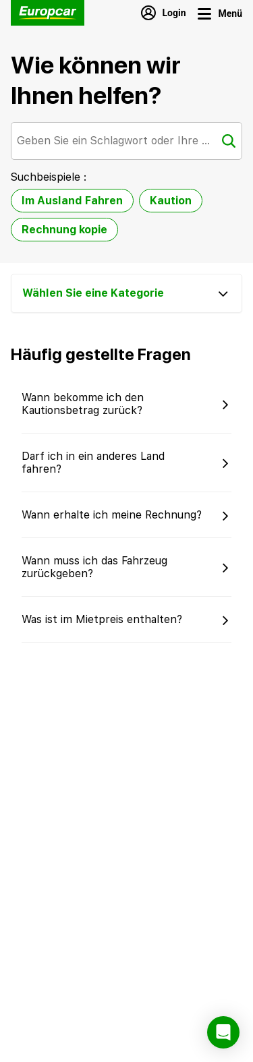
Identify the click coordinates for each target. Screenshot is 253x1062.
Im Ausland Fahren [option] (72, 200)
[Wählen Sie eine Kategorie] (126, 293)
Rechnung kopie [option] (64, 229)
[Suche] (228, 141)
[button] (126, 404)
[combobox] (126, 141)
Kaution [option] (171, 200)
